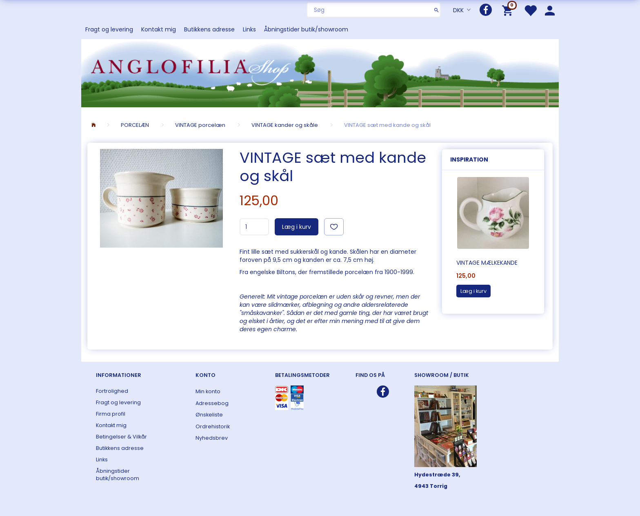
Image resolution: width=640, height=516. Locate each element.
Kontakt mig (158, 29)
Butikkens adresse (209, 29)
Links (249, 29)
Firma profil (110, 413)
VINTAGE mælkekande (487, 263)
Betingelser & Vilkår (121, 436)
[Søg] (436, 10)
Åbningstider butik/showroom (306, 29)
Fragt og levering (109, 29)
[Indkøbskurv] (509, 10)
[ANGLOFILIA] (320, 72)
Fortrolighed (112, 391)
